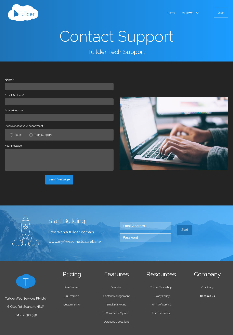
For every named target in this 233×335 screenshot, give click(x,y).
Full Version (72, 296)
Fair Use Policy (161, 313)
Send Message (59, 179)
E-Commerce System (116, 313)
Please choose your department (24, 125)
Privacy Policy (161, 296)
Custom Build (72, 304)
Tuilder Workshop (161, 287)
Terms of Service (161, 304)
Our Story (207, 287)
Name (9, 79)
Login (221, 12)
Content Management (116, 296)
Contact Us (207, 296)
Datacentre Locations (116, 321)
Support (191, 12)
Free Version (71, 287)
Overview (116, 287)
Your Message (14, 145)
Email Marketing (116, 304)
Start (184, 230)
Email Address (14, 95)
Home (171, 12)
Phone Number (14, 110)
